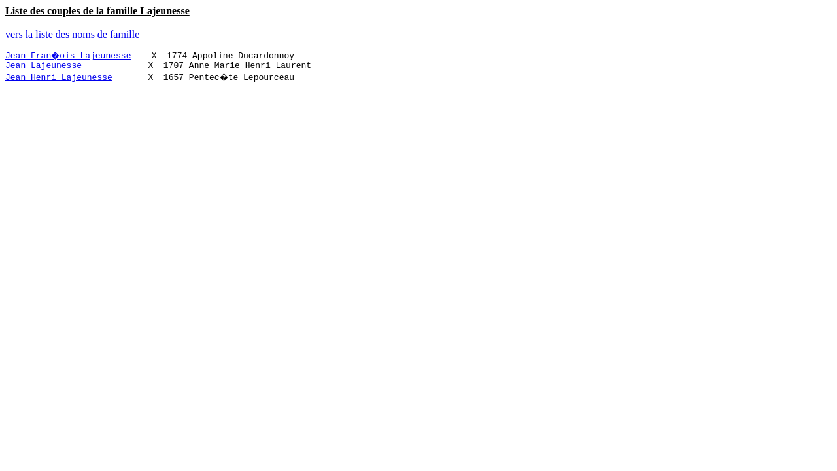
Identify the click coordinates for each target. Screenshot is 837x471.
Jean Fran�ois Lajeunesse (69, 55)
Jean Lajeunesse (43, 67)
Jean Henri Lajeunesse (58, 78)
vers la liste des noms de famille (72, 34)
